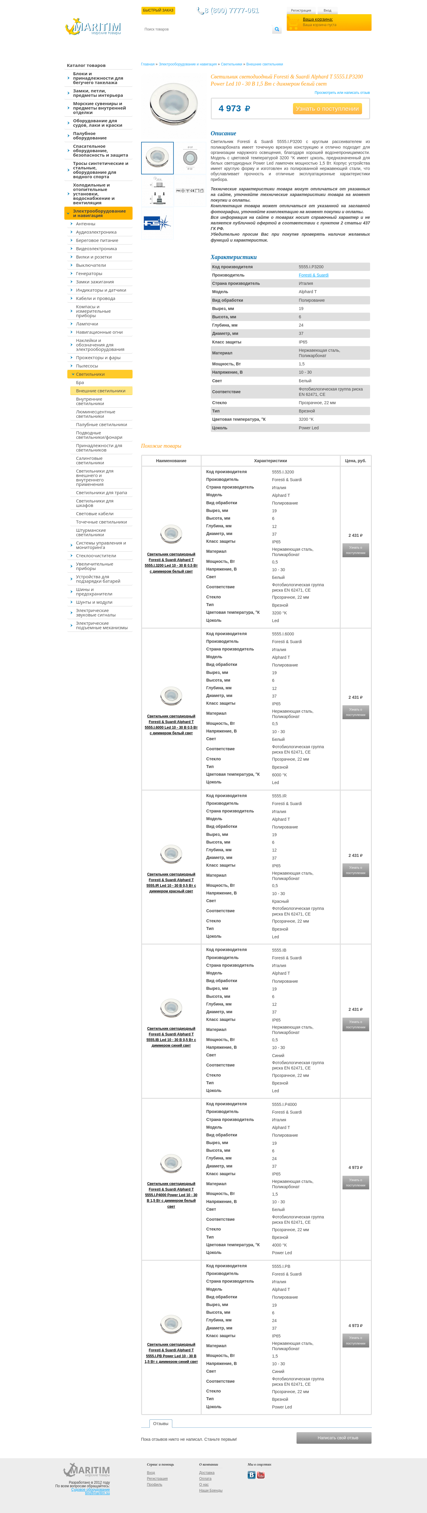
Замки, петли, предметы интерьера (98, 93)
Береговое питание (97, 240)
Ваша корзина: (318, 19)
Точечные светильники (101, 522)
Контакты (151, 38)
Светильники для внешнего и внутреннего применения (95, 477)
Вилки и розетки (94, 257)
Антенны (85, 224)
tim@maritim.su (97, 1493)
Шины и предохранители (94, 591)
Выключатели (91, 265)
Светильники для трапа (101, 492)
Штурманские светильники (91, 532)
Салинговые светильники (90, 460)
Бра (80, 382)
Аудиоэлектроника (96, 232)
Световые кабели (95, 513)
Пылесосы (87, 366)
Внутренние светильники (90, 401)
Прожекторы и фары (98, 357)
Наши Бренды (210, 1490)
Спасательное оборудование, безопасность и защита (100, 150)
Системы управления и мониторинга (101, 545)
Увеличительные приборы (94, 566)
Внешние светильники (101, 390)
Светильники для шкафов (95, 503)
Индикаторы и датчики (101, 290)
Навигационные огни (99, 332)
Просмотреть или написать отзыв (342, 93)
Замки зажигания (95, 282)
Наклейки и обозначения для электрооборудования (100, 344)
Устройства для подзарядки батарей (98, 579)
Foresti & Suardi (314, 275)
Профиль (154, 1485)
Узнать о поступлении (327, 108)
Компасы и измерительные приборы (93, 310)
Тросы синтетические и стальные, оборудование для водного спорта (101, 169)
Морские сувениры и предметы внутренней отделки (99, 107)
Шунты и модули (94, 602)
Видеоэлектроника (96, 248)
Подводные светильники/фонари (99, 435)
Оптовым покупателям (253, 38)
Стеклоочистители (96, 555)
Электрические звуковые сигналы (96, 612)
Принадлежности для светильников (99, 447)
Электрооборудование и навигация (99, 213)
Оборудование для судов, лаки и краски (97, 123)
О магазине (215, 38)
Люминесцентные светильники (95, 414)
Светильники (90, 374)
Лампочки (87, 324)
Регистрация (301, 10)
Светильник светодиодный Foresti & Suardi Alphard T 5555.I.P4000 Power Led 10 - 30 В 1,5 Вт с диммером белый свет (171, 1195)
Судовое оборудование (90, 1490)
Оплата (193, 38)
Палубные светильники (101, 424)
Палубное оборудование (90, 135)
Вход (328, 10)
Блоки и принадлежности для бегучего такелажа (98, 77)
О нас (204, 1485)
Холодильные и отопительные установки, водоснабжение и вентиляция (94, 193)
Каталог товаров (86, 65)
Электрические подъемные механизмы (102, 625)
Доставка (173, 38)
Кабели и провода (95, 298)
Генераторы (89, 273)
